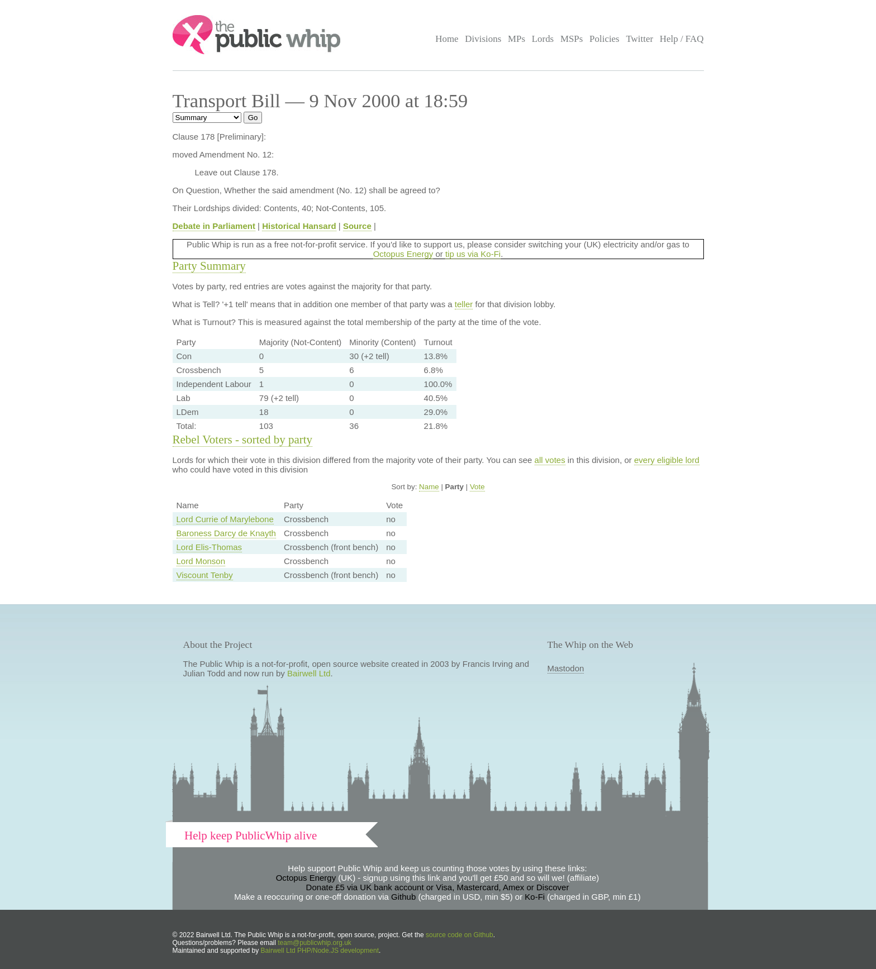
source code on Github (459, 935)
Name (429, 487)
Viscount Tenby (205, 575)
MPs (516, 39)
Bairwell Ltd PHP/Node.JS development (320, 950)
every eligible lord (666, 460)
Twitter (639, 39)
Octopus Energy (403, 254)
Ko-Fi (535, 896)
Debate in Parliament (214, 226)
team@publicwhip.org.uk (314, 943)
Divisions (483, 39)
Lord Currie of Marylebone (225, 519)
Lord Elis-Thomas (209, 547)
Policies (604, 39)
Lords (543, 39)
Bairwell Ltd (309, 673)
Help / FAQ (682, 39)
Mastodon (566, 668)
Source (357, 226)
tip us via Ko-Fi (473, 254)
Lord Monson (201, 561)
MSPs (571, 39)
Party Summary (209, 266)
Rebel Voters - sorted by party (243, 439)
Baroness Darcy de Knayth (226, 533)
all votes (550, 460)
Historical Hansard (299, 226)
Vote (477, 487)
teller (464, 304)
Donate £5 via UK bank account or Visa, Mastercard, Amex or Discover (437, 887)
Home (446, 39)
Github (403, 896)
